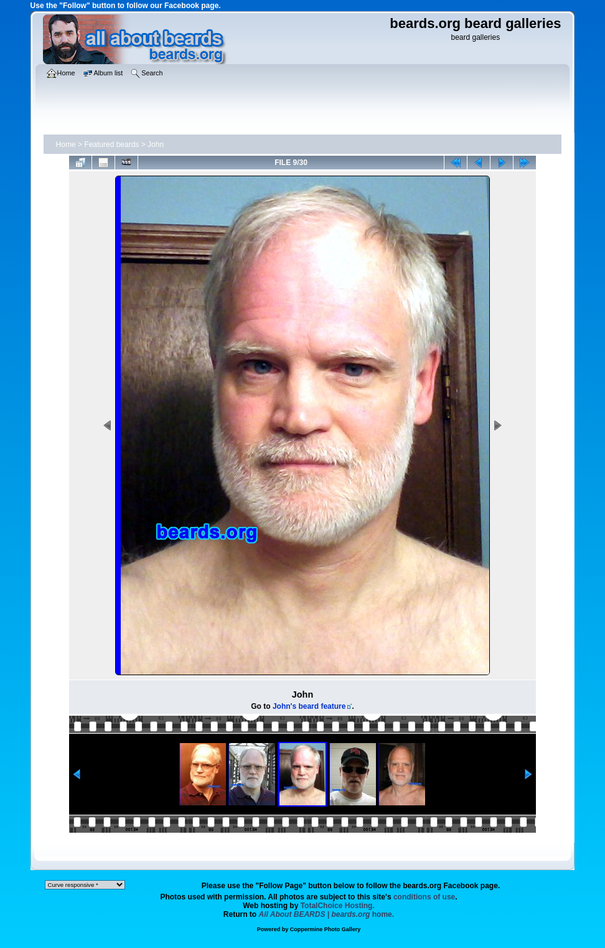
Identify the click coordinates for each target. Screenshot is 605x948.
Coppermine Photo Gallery (325, 929)
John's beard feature (309, 706)
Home (66, 144)
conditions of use (424, 897)
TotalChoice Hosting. (338, 905)
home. (327, 914)
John (156, 144)
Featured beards (111, 144)
